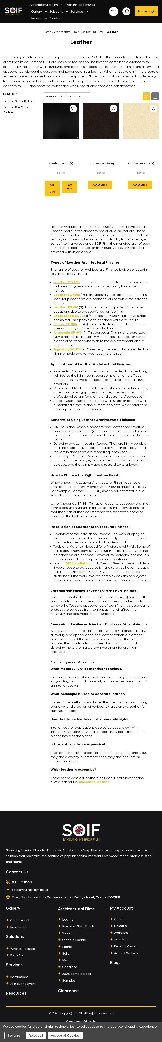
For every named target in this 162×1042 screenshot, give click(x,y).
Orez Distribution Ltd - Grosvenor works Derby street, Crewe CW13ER (66, 897)
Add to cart (52, 188)
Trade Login (146, 11)
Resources (39, 18)
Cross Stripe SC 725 (69, 316)
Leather (68, 919)
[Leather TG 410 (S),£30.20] (61, 121)
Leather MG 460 (66, 282)
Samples (69, 980)
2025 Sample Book (76, 974)
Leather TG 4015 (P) (141, 163)
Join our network (23, 984)
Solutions (58, 11)
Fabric (67, 947)
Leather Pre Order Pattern (16, 109)
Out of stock (100, 184)
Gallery (39, 11)
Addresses (121, 933)
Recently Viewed (125, 946)
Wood (66, 933)
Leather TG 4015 (66, 295)
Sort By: (50, 96)
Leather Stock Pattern (19, 101)
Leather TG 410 (65, 307)
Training (71, 5)
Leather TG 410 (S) (61, 163)
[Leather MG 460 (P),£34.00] (101, 121)
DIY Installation (78, 563)
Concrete (69, 967)
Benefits (17, 955)
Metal (66, 960)
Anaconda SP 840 (67, 332)
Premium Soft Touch (78, 926)
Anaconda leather (94, 782)
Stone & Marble (74, 940)
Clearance (68, 991)
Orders (118, 919)
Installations (19, 977)
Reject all (36, 1035)
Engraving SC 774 (67, 349)
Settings (14, 1035)
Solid (65, 953)
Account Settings (126, 953)
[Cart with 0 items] (113, 11)
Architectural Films (76, 909)
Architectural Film (47, 5)
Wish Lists (120, 939)
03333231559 (22, 882)
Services (79, 11)
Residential (18, 927)
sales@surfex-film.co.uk (30, 890)
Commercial (19, 920)
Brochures (87, 5)
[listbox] (74, 96)
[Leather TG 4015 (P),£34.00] (141, 121)
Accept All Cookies (65, 1035)
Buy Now (69, 186)
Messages (121, 926)
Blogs (115, 962)
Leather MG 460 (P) (101, 163)
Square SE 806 (65, 324)
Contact (56, 18)
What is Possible (22, 949)
